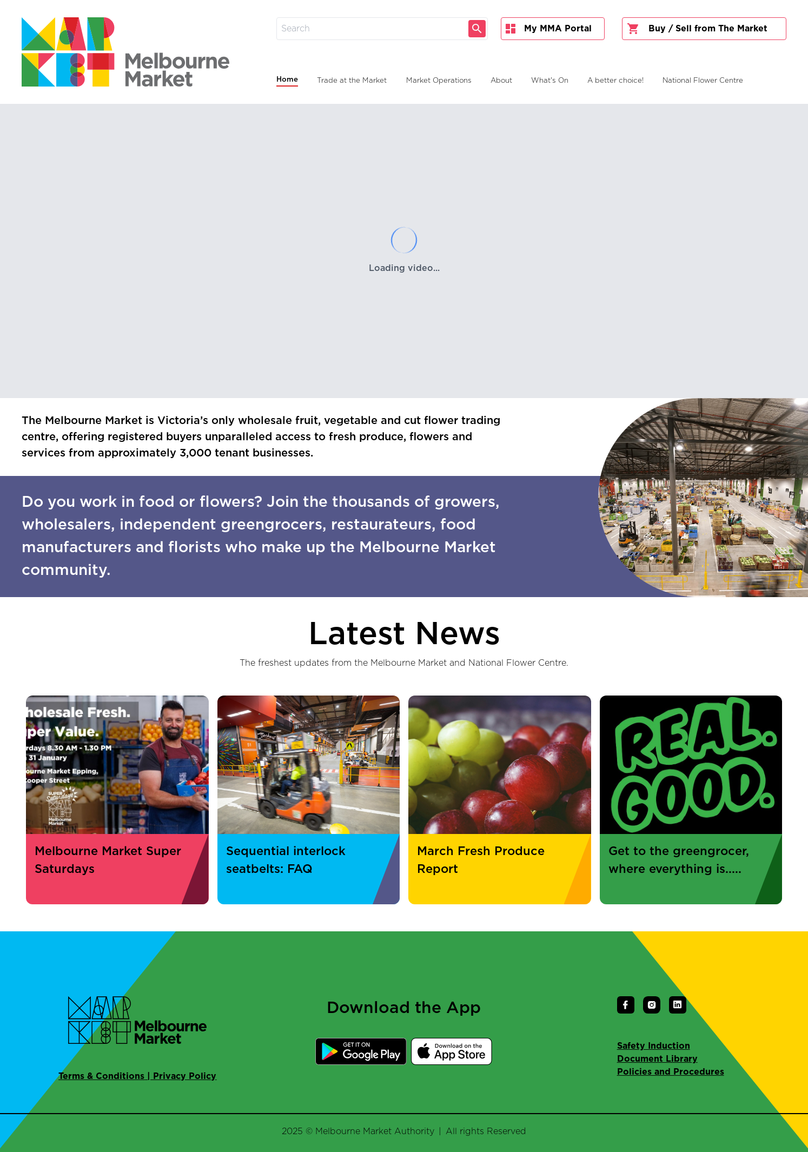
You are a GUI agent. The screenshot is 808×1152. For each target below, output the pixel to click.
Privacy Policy (184, 1076)
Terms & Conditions (101, 1076)
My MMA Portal (549, 29)
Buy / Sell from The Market (697, 28)
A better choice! (615, 80)
